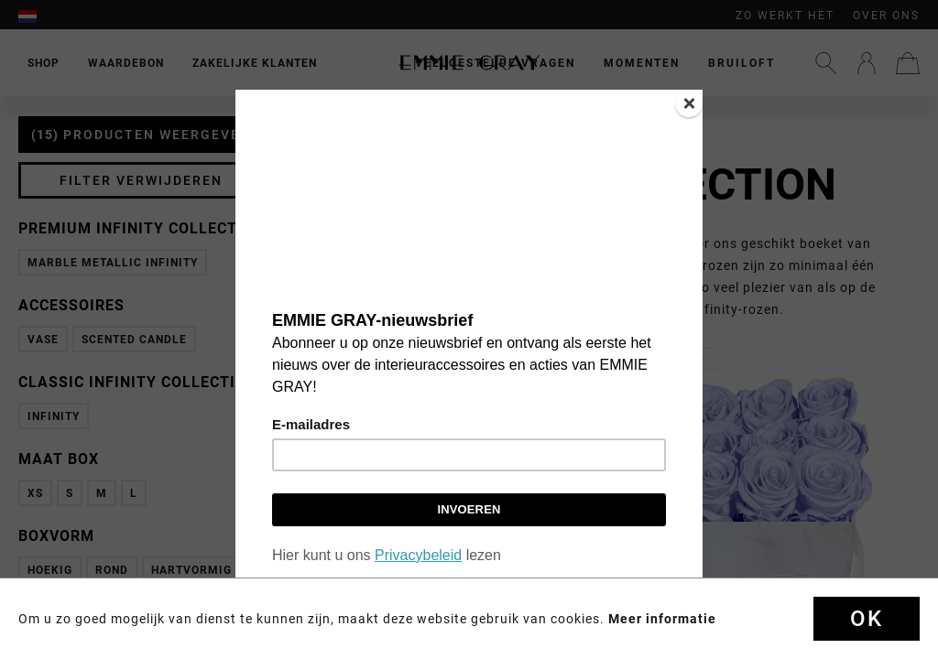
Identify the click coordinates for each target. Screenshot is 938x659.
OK (866, 619)
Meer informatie (662, 618)
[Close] (689, 103)
